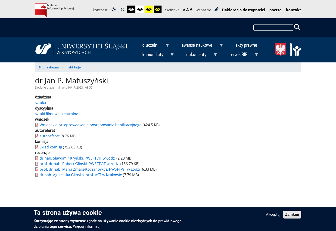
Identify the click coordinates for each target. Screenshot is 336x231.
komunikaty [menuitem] (154, 55)
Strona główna (49, 67)
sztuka (40, 102)
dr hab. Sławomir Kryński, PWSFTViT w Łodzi (77, 158)
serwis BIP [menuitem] (240, 55)
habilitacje (74, 67)
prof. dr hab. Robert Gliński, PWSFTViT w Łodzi (79, 163)
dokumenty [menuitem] (198, 55)
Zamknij (292, 215)
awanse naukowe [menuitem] (199, 45)
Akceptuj (273, 215)
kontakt (293, 9)
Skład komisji (51, 147)
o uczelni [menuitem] (152, 45)
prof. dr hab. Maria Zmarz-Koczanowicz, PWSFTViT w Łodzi (90, 169)
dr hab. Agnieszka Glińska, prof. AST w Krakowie (81, 174)
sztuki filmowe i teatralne (56, 113)
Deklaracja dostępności (243, 9)
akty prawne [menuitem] (246, 44)
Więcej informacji (87, 227)
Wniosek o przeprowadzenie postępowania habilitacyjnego (91, 124)
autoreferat (50, 136)
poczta (275, 9)
